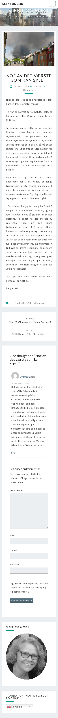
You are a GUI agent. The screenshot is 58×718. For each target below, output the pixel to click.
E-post (14, 549)
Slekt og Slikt (13, 4)
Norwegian (15, 707)
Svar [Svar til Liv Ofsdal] (13, 452)
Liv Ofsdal (25, 376)
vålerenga (39, 303)
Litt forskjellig (18, 303)
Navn (13, 535)
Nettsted (14, 564)
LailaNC (37, 86)
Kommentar (17, 490)
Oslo (29, 303)
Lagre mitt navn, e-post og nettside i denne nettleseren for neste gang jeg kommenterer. (29, 587)
